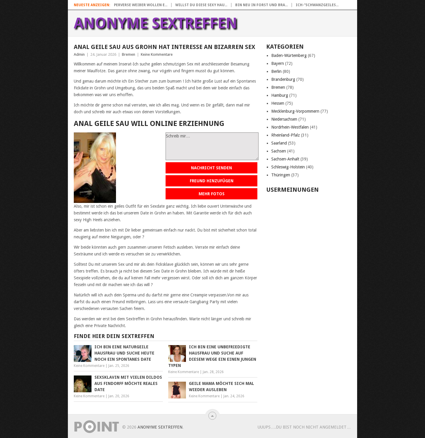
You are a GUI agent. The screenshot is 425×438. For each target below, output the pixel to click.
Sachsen (278, 151)
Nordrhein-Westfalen (290, 127)
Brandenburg (283, 79)
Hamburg (279, 95)
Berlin (276, 71)
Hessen (277, 103)
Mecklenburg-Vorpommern (295, 111)
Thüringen (280, 175)
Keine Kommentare (157, 54)
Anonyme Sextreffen (155, 23)
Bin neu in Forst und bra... (261, 5)
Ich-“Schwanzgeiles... (317, 5)
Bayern (277, 63)
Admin (79, 54)
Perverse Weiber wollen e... (140, 5)
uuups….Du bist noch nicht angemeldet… (304, 427)
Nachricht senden (211, 167)
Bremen (128, 54)
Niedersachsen (284, 119)
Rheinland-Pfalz (285, 135)
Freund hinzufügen (211, 180)
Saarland (279, 143)
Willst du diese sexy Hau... (201, 5)
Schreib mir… (212, 146)
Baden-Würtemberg (289, 55)
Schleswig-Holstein (288, 167)
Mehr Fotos (212, 193)
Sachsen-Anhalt (285, 159)
